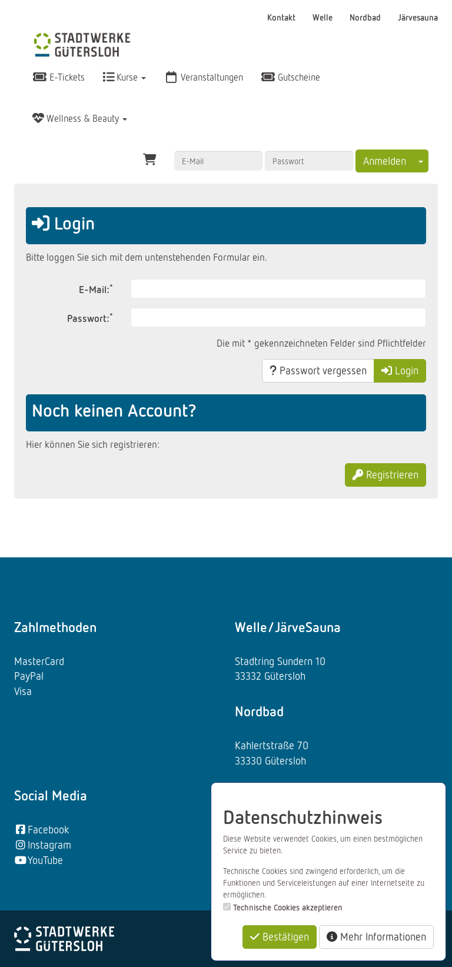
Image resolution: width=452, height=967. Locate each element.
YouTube (38, 859)
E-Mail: (96, 288)
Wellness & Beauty (79, 118)
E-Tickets (58, 77)
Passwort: (90, 317)
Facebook (41, 829)
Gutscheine (290, 77)
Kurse (124, 77)
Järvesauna (418, 17)
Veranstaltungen (203, 77)
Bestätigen (279, 936)
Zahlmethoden (55, 627)
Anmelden (384, 160)
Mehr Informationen (376, 936)
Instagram (42, 844)
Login (399, 370)
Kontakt (282, 17)
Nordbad (366, 17)
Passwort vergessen (318, 370)
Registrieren (385, 474)
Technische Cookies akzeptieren (288, 907)
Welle (324, 17)
